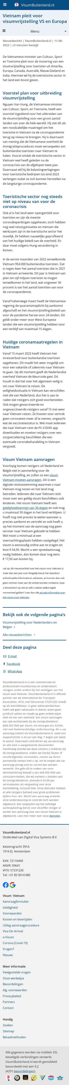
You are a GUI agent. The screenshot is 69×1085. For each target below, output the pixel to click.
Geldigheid (10, 908)
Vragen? (8, 949)
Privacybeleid (12, 996)
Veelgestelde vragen (17, 972)
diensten (54, 816)
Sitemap (8, 1031)
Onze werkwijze (13, 978)
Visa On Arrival (13, 931)
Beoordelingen (13, 984)
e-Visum (8, 937)
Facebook (11, 664)
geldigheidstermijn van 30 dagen (25, 508)
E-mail (10, 656)
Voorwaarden (12, 913)
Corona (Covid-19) (15, 943)
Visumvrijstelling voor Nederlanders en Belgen (30, 624)
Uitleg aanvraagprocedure (21, 925)
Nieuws (8, 955)
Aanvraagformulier (16, 902)
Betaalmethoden (14, 1037)
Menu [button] (21, 31)
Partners (9, 1002)
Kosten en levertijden (17, 919)
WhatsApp (12, 671)
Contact (8, 1008)
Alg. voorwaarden (15, 990)
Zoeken (8, 1025)
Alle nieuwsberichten (17, 635)
